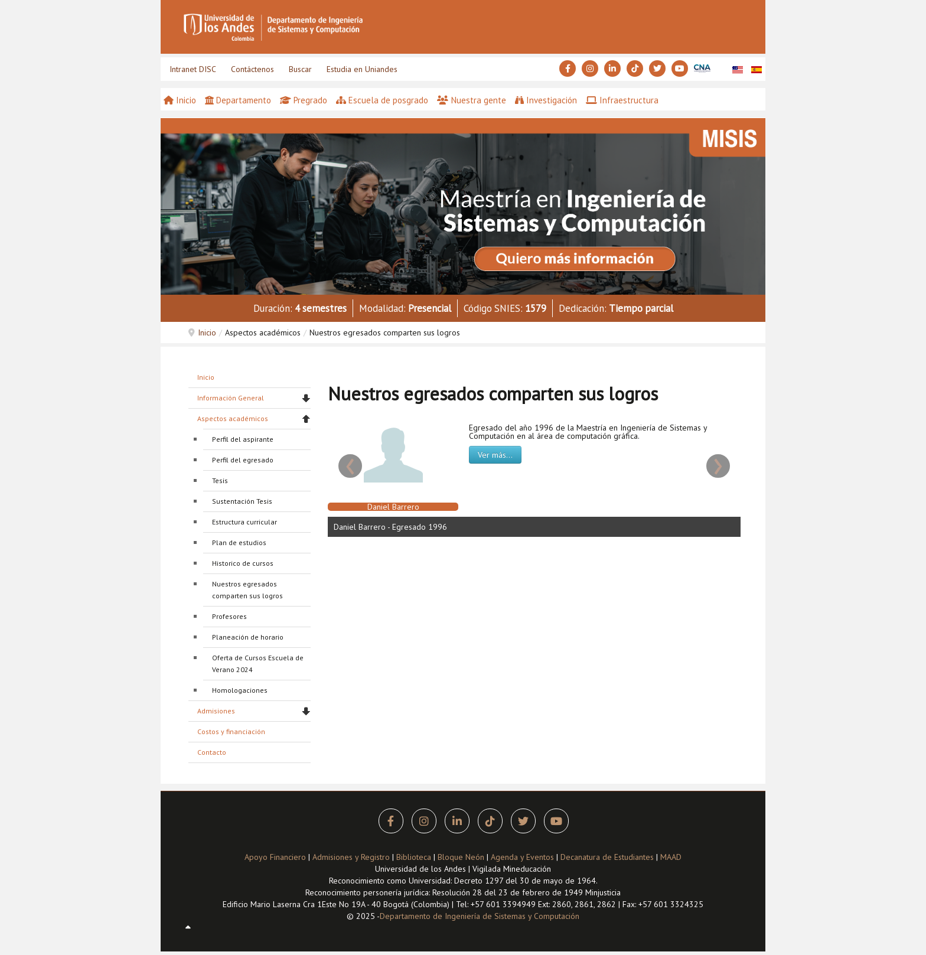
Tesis (220, 480)
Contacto (211, 752)
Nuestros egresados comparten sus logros (247, 589)
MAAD (671, 857)
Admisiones (216, 710)
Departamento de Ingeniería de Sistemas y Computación (479, 916)
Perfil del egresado (242, 459)
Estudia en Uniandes (362, 69)
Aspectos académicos (232, 418)
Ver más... (495, 454)
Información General (230, 397)
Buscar (300, 69)
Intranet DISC (192, 69)
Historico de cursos (242, 563)
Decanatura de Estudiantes (607, 857)
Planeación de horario (247, 637)
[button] (463, 205)
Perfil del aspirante (242, 439)
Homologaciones (240, 690)
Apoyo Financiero (275, 857)
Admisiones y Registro (351, 857)
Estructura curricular (244, 521)
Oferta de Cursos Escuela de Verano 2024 (258, 663)
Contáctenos (252, 69)
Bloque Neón (462, 857)
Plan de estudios (239, 542)
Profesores (229, 616)
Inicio (207, 332)
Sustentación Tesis (242, 501)
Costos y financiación (231, 731)
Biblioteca (413, 857)
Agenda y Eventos (522, 857)
